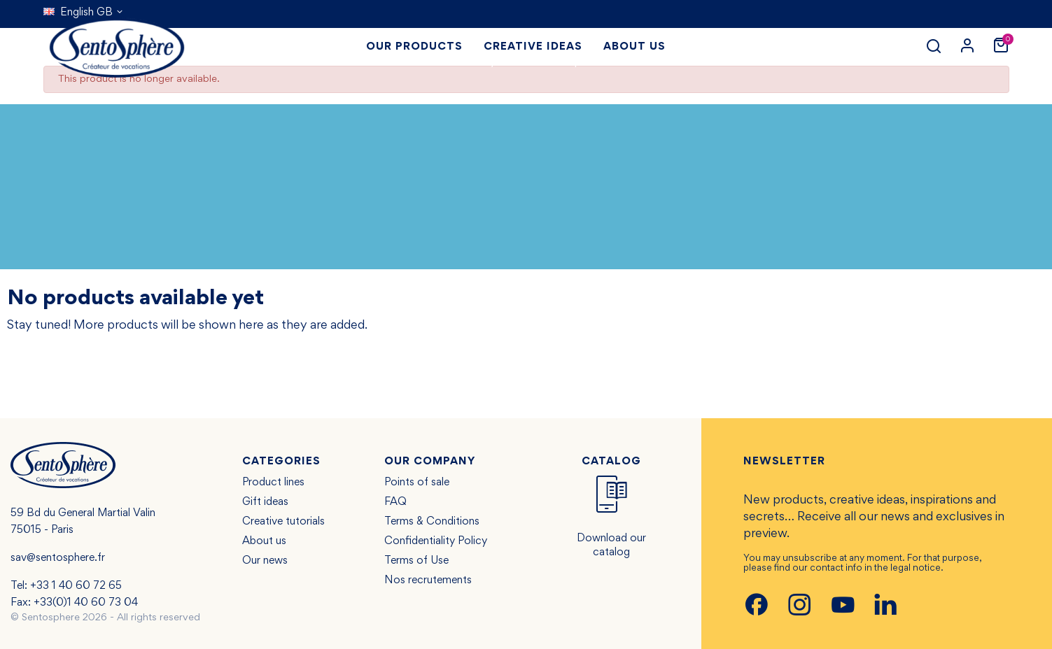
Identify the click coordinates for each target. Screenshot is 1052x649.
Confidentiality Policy (435, 541)
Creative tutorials (283, 522)
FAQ (395, 502)
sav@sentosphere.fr (57, 558)
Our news (265, 561)
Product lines (273, 482)
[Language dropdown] (83, 12)
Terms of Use (416, 561)
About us (264, 541)
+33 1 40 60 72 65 (76, 586)
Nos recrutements (428, 580)
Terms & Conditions (431, 522)
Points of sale (416, 482)
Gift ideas (265, 502)
